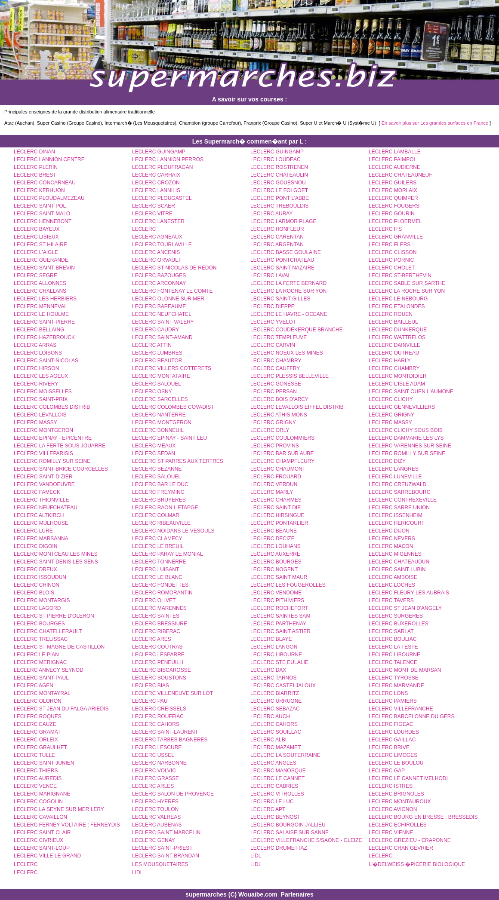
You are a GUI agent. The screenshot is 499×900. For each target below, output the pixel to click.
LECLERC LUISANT (155, 569)
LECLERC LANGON (273, 647)
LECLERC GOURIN (392, 214)
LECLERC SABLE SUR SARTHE (407, 283)
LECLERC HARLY (390, 361)
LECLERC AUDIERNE (394, 167)
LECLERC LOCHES (392, 585)
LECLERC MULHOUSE (41, 523)
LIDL (255, 856)
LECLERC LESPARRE (158, 655)
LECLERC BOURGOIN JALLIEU (288, 825)
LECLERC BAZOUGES (159, 275)
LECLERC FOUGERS (394, 206)
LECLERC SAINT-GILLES (280, 299)
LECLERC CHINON (36, 585)
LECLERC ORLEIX (36, 740)
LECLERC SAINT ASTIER (280, 631)
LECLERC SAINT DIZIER (43, 477)
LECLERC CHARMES (276, 500)
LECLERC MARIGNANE (42, 794)
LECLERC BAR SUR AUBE (282, 453)
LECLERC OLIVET (154, 600)
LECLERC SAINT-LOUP (42, 848)
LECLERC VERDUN (273, 484)
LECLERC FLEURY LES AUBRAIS (409, 593)
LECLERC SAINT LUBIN (397, 569)
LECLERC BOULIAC (392, 639)
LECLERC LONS (388, 693)
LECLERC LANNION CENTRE (49, 159)
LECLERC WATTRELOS (397, 337)
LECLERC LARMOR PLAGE (283, 221)
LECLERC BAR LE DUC (160, 484)
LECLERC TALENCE (393, 662)
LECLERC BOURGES (276, 562)
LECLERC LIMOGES (393, 755)
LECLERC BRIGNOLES (396, 794)
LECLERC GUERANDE (41, 260)
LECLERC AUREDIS (38, 778)
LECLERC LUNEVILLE (395, 477)
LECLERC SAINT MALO (42, 214)
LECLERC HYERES (155, 802)
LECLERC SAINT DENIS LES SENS (56, 562)
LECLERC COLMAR (155, 515)
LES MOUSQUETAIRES (160, 864)
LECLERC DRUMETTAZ (278, 848)
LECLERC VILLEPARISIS (43, 453)
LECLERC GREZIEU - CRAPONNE (410, 840)
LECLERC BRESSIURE (159, 624)
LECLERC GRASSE (155, 778)
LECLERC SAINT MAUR (278, 577)
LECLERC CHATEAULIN (279, 175)
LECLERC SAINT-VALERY (163, 322)
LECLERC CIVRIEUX (38, 840)
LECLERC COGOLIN (38, 802)
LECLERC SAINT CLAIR (42, 833)
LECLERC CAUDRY (155, 330)
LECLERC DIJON (389, 531)
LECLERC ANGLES (273, 763)
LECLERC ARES (151, 639)
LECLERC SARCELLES (160, 399)
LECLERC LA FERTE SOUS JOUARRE (59, 446)
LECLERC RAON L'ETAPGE (165, 508)
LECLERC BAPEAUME (159, 306)
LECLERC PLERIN (36, 167)
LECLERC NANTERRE (159, 415)
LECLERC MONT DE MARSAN (405, 670)
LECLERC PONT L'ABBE (279, 198)
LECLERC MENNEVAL (40, 306)
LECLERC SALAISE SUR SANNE (289, 833)
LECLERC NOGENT (274, 569)
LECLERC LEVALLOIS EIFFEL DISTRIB (297, 407)
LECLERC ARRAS (35, 345)
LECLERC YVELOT (273, 322)
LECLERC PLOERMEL (395, 221)
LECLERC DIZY (387, 461)
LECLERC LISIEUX (36, 237)
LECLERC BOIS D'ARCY (279, 399)
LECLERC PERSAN (273, 392)
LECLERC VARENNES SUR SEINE (410, 446)
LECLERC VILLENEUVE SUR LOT (172, 693)
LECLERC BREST (35, 175)
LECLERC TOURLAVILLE (162, 245)
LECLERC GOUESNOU (278, 183)
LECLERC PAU (149, 701)
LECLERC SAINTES (155, 616)
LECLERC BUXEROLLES (398, 624)
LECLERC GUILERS (392, 183)
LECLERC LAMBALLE (395, 152)
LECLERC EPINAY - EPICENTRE (53, 438)
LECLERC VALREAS (156, 817)
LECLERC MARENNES (159, 608)
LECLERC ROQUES (38, 716)
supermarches (206, 894)
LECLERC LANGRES (394, 469)
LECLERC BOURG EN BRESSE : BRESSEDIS (423, 817)
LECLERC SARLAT (391, 631)
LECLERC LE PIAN (36, 655)
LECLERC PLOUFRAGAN (162, 167)
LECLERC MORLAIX (393, 190)
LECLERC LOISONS (38, 353)
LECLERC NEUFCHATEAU (45, 508)
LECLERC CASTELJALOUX (283, 686)
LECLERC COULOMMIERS (282, 438)
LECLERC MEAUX (154, 446)
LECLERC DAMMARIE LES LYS (406, 438)
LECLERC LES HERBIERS (45, 299)
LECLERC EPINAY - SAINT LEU (169, 438)
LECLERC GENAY (153, 840)
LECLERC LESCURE (157, 747)
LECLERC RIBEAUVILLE (161, 523)
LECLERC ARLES (153, 786)
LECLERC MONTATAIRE (161, 376)
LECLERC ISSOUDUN (40, 577)
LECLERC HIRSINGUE (277, 515)
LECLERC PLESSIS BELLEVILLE (289, 376)
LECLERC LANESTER (158, 221)
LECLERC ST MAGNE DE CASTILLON (59, 647)
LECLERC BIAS (150, 686)
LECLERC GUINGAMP (158, 152)
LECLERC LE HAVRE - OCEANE (288, 314)
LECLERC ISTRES (391, 786)
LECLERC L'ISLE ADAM (397, 384)
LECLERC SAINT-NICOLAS (46, 361)
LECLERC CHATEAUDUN (399, 562)
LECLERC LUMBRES (157, 353)
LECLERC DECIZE (272, 539)
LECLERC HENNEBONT (42, 221)
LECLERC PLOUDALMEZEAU (49, 198)
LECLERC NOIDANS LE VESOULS (173, 531)
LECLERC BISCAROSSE (161, 670)
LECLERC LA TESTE (393, 647)
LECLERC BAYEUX (36, 229)
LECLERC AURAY (271, 214)
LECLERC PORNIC (391, 260)
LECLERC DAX (268, 670)
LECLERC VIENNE (391, 833)
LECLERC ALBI (268, 740)
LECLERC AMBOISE (393, 577)
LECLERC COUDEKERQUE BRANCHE (296, 330)
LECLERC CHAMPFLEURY (282, 461)
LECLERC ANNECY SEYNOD (48, 670)
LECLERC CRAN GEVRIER (401, 848)
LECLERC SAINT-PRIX (41, 399)
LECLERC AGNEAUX (157, 237)
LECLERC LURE (33, 531)
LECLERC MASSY (35, 422)
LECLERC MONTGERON (161, 422)
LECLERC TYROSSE (394, 678)
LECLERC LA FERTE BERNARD (288, 283)
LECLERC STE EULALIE (279, 662)
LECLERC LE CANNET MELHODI (408, 778)
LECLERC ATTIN (152, 345)
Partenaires (297, 894)
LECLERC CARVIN (272, 345)
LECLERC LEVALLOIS (40, 415)
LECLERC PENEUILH (157, 662)
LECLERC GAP (387, 771)
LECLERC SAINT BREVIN (44, 268)
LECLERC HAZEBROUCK (44, 337)
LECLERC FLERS (389, 245)
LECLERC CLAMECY (157, 539)
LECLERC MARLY (271, 492)
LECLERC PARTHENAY (278, 624)
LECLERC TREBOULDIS (279, 206)
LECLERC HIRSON (36, 368)
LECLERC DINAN (34, 152)
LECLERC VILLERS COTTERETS (171, 368)
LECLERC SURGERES (396, 616)
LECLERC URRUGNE (276, 701)
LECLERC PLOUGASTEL (162, 198)
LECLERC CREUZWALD (397, 484)
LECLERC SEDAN (153, 453)
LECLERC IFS (385, 229)
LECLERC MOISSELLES (43, 392)
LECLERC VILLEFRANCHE (401, 709)
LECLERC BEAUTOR (157, 361)
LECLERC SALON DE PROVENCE (173, 794)
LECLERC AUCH (270, 716)
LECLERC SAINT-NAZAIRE (282, 268)
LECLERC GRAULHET (40, 747)
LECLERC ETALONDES (397, 306)
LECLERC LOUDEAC (275, 159)
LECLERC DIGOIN (35, 546)
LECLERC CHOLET (392, 268)
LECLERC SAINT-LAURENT (165, 732)
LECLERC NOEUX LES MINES (286, 353)
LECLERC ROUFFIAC (158, 716)
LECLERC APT (267, 809)
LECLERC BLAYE (271, 639)
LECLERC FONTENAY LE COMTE (172, 291)
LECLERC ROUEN (391, 314)
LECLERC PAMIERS (393, 701)
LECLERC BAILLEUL (393, 322)
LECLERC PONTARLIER (279, 523)
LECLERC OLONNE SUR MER (168, 299)
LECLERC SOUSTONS (159, 678)
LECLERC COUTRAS (157, 647)
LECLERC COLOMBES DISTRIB (52, 407)
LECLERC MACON (391, 546)
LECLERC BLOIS (34, 593)
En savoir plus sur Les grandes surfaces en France (435, 123)
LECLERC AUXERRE (275, 554)
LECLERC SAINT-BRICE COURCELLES (61, 469)
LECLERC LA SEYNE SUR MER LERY (59, 809)
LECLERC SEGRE (35, 275)
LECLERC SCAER (153, 206)
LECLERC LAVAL (270, 275)
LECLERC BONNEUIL (158, 430)
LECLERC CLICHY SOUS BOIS (406, 430)
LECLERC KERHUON (39, 190)
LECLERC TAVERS (391, 600)
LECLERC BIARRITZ (274, 693)
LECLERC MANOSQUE (278, 771)
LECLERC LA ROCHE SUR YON (288, 291)
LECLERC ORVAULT (156, 260)
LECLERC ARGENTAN (277, 245)
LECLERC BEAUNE (273, 531)
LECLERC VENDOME (276, 593)
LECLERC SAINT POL (40, 206)
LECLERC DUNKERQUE (398, 330)
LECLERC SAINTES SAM (280, 616)
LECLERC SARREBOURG (400, 492)
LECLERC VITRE (152, 214)
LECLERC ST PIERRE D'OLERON (54, 616)
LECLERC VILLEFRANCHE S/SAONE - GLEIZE (306, 840)
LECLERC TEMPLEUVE (278, 337)
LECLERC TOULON (155, 809)
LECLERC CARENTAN (277, 237)
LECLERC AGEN (33, 686)
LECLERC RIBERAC (156, 631)
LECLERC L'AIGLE (36, 252)
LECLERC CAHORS (155, 724)
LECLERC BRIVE (389, 747)
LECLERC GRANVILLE (396, 237)
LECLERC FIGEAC (391, 724)
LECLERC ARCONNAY (159, 283)
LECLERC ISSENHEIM (395, 515)
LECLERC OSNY (152, 392)
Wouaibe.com (257, 894)
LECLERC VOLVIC (154, 771)
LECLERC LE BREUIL (158, 546)
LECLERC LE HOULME (41, 314)
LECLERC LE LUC (272, 802)
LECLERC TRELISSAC (41, 639)
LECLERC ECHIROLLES (398, 825)
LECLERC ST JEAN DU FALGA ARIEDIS (61, 709)
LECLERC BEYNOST (275, 817)
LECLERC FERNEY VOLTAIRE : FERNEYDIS (67, 825)
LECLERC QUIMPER (393, 198)
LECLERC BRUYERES (159, 500)
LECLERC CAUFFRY (275, 368)
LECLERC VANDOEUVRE (44, 484)
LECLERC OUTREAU (394, 353)
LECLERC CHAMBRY (275, 361)
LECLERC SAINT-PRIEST (162, 848)
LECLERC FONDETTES (160, 585)
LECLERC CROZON (156, 183)
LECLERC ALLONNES (40, 283)
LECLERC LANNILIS (156, 190)
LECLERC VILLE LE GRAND (47, 856)
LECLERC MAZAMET (275, 747)
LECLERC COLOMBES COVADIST (173, 407)
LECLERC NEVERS (392, 539)
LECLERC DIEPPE (272, 306)
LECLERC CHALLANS (40, 291)
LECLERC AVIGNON (393, 809)
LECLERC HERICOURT (397, 523)
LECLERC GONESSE (275, 384)
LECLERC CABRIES (274, 786)
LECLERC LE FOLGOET (279, 190)
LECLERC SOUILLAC (275, 732)
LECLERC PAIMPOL (392, 159)
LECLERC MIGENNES (395, 554)
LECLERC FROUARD (275, 477)
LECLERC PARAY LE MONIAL (167, 554)
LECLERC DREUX (35, 569)
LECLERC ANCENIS (156, 252)
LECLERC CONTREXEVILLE (403, 500)
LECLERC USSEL (153, 755)
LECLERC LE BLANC (157, 577)
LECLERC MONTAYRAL (42, 693)
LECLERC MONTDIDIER (398, 376)
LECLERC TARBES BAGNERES (170, 740)
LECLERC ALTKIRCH (39, 515)
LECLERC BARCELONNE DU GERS (411, 716)
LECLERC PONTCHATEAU (282, 260)
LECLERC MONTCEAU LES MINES (56, 554)
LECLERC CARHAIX (156, 175)
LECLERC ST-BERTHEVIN (400, 275)
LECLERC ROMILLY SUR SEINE (407, 453)
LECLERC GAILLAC (392, 740)
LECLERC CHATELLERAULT (48, 631)
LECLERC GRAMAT (37, 732)
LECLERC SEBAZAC (275, 709)
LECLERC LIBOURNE (276, 655)
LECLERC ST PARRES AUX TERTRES (177, 461)
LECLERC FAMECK (37, 492)
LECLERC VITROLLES (277, 794)
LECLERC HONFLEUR (277, 229)
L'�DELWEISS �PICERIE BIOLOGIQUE (417, 864)
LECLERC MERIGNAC (40, 662)
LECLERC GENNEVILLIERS (402, 407)
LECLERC (144, 229)
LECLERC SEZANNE (157, 469)
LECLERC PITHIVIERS (277, 600)
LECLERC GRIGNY (391, 415)
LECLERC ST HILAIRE (40, 245)
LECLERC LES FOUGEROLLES (288, 585)
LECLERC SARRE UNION (399, 508)
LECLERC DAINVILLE (394, 345)
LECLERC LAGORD (37, 608)
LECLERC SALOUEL (156, 384)
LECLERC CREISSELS (159, 709)
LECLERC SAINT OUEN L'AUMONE (411, 392)
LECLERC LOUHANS (275, 546)
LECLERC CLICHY (391, 399)
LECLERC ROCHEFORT (279, 608)
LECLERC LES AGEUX (41, 376)
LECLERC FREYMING (158, 492)
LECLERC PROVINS (274, 446)
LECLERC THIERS (36, 771)
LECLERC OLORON (38, 701)
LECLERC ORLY (269, 430)
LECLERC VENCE (35, 786)
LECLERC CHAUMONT (277, 469)
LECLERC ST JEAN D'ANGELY (405, 608)
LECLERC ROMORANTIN (162, 593)
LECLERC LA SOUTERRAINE (285, 755)
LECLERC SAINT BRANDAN (165, 856)
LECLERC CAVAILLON (40, 817)
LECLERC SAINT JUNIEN (44, 763)
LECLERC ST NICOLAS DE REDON (174, 268)
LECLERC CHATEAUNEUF (400, 175)
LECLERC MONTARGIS (42, 600)
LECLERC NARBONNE (159, 763)
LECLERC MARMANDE (396, 686)
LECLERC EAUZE (35, 724)
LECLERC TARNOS (273, 678)
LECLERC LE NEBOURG (398, 299)
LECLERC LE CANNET (277, 778)
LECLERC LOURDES (394, 732)
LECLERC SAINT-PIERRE (44, 322)
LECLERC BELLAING (39, 330)
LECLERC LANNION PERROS (167, 159)
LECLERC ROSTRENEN (279, 167)
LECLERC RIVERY (36, 384)
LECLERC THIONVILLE (41, 500)
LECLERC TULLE (34, 755)
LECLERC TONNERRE (159, 562)
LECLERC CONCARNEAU (45, 183)
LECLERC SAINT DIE (275, 508)
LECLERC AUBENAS (157, 825)
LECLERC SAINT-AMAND (162, 337)
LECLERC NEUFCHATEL (161, 314)
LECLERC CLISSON (392, 252)
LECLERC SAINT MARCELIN (166, 833)
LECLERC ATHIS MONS (278, 415)
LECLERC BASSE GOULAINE (285, 252)
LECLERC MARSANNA (41, 539)
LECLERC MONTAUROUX (400, 802)
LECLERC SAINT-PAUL (41, 678)
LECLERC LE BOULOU (396, 763)
